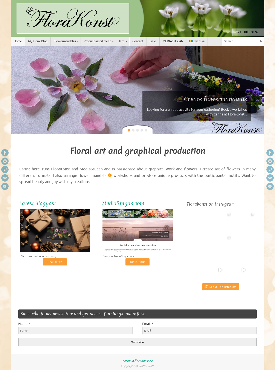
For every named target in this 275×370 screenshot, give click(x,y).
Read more (54, 262)
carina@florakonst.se (137, 361)
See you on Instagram (220, 287)
